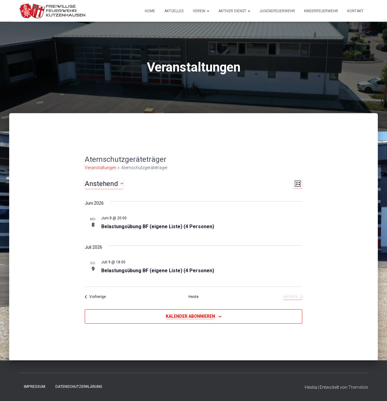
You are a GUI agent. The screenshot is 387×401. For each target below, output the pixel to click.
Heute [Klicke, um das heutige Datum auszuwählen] (193, 297)
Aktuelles (174, 11)
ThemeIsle (358, 387)
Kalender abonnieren (190, 316)
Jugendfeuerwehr (277, 11)
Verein (201, 11)
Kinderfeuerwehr (321, 11)
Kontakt (355, 11)
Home (150, 11)
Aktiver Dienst (234, 11)
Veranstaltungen (100, 167)
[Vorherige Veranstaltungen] (95, 296)
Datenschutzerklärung (78, 386)
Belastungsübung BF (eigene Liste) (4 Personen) (157, 226)
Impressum (34, 386)
